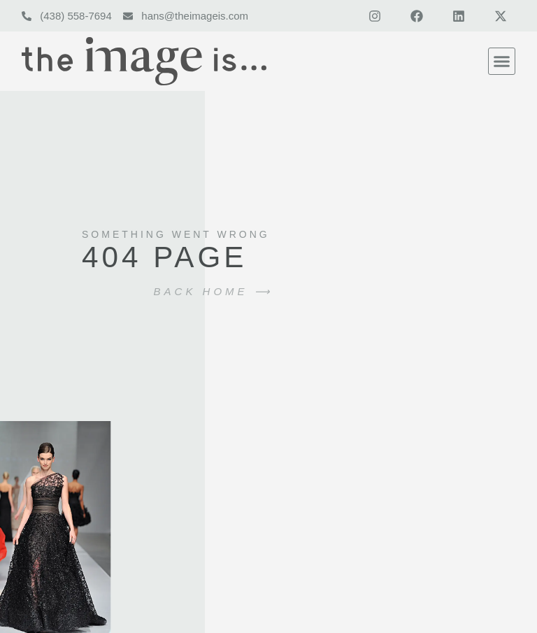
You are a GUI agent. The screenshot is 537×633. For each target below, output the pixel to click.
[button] (502, 62)
